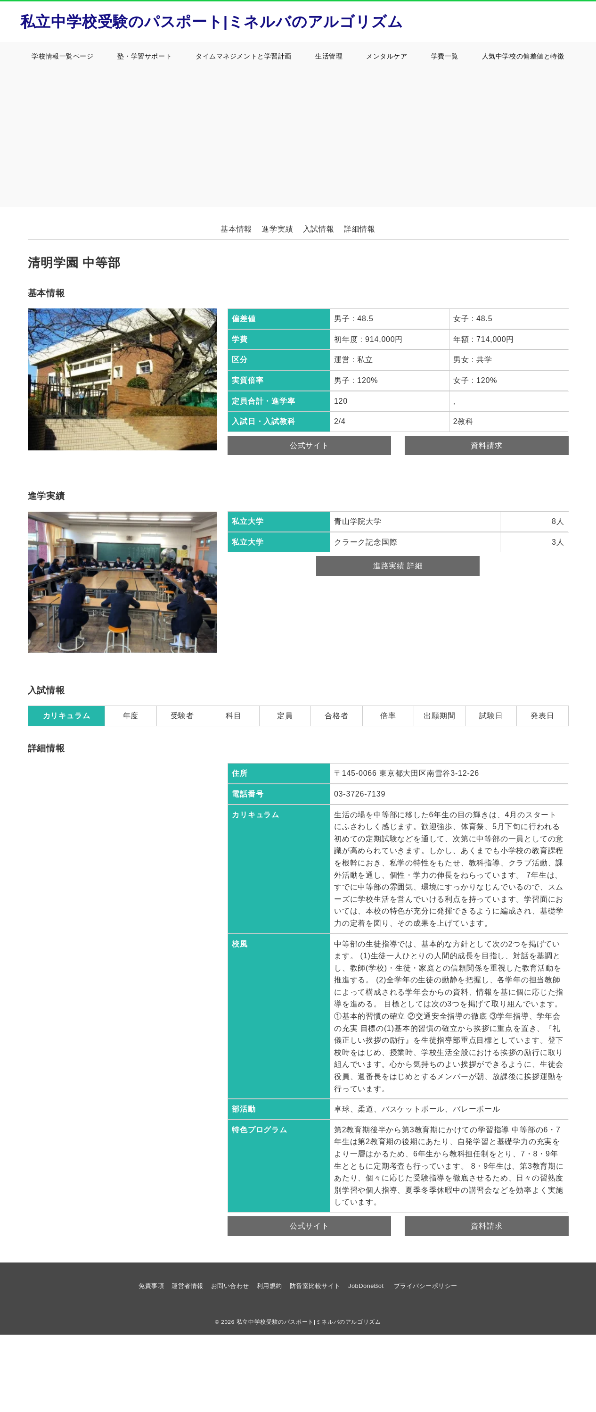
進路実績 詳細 (398, 566)
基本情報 (236, 229)
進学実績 (277, 229)
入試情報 (319, 229)
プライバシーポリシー (425, 1285)
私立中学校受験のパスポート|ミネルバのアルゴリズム (211, 21)
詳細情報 (360, 229)
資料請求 (486, 445)
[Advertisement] (298, 141)
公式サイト (309, 445)
